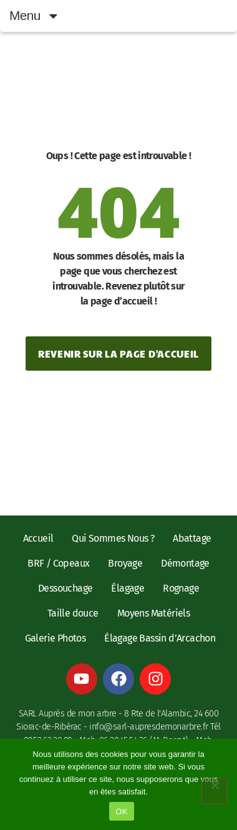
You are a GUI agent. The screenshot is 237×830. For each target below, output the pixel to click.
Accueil (38, 538)
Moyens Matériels (153, 613)
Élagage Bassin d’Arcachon (159, 638)
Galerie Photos (55, 638)
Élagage (127, 588)
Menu (34, 16)
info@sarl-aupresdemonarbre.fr (148, 726)
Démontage (185, 563)
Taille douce (73, 613)
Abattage (192, 538)
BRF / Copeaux (58, 563)
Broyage (125, 563)
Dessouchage (65, 588)
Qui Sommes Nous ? (113, 538)
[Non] (214, 791)
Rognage (181, 588)
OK (121, 811)
